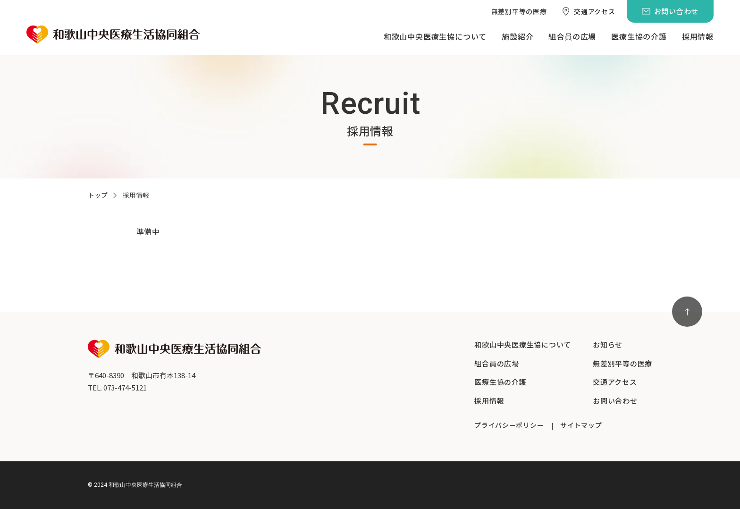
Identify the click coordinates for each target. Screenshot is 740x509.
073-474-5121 (125, 387)
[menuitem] (519, 12)
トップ (98, 195)
